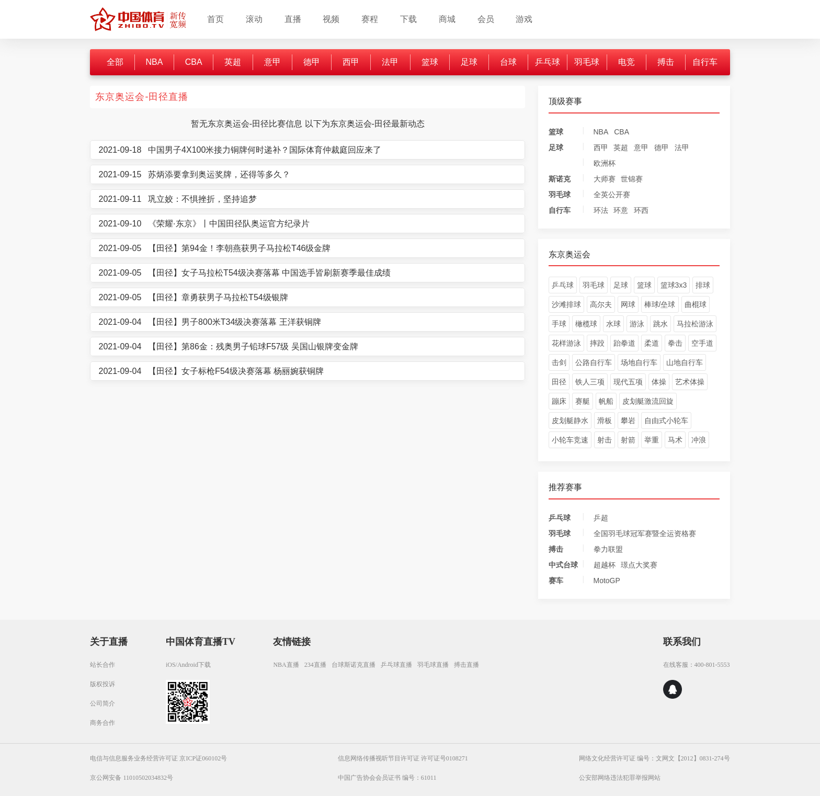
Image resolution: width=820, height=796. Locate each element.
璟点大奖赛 (639, 565)
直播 (292, 19)
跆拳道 (624, 343)
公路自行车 (593, 362)
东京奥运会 (569, 254)
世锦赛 (632, 179)
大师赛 (605, 179)
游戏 (524, 19)
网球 (628, 304)
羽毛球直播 (433, 664)
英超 (232, 62)
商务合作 (102, 722)
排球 (703, 285)
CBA (193, 62)
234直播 (315, 664)
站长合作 (102, 664)
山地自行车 (684, 362)
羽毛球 (586, 62)
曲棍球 (696, 304)
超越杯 (605, 565)
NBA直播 (286, 664)
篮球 (430, 62)
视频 (331, 19)
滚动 (254, 19)
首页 (215, 19)
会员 (485, 19)
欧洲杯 (605, 163)
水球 (613, 324)
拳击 (675, 343)
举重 (651, 440)
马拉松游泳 (695, 324)
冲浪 (698, 440)
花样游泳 (566, 343)
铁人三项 (590, 382)
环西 (641, 210)
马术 (675, 440)
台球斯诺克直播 (353, 664)
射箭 (628, 440)
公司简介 (102, 703)
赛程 (369, 19)
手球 (559, 324)
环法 (601, 210)
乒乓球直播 (396, 664)
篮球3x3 (673, 285)
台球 (508, 62)
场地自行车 (639, 362)
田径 (559, 382)
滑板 (604, 420)
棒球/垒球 (660, 304)
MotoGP (607, 580)
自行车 (705, 62)
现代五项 (628, 382)
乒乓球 (547, 62)
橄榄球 (586, 324)
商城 (447, 19)
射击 (604, 440)
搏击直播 (466, 664)
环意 (620, 210)
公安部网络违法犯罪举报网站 (619, 777)
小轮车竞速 (570, 440)
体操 (659, 382)
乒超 (601, 518)
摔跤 (597, 343)
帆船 (606, 401)
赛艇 (582, 401)
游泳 (637, 324)
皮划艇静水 (570, 420)
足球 (469, 62)
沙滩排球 (566, 304)
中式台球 (563, 565)
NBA (154, 62)
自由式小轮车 (666, 420)
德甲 (311, 62)
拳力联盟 (608, 549)
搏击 (665, 62)
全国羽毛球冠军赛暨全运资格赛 (645, 533)
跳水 (660, 324)
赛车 (556, 580)
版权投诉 (102, 684)
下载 (408, 19)
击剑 (559, 362)
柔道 (651, 343)
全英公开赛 (612, 194)
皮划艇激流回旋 (648, 401)
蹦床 (559, 401)
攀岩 (628, 420)
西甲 (351, 62)
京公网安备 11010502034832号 (131, 777)
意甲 (272, 62)
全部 (115, 62)
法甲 (390, 62)
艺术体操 (689, 382)
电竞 (626, 62)
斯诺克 (560, 179)
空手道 (702, 343)
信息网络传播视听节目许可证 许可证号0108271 (403, 758)
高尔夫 (601, 304)
